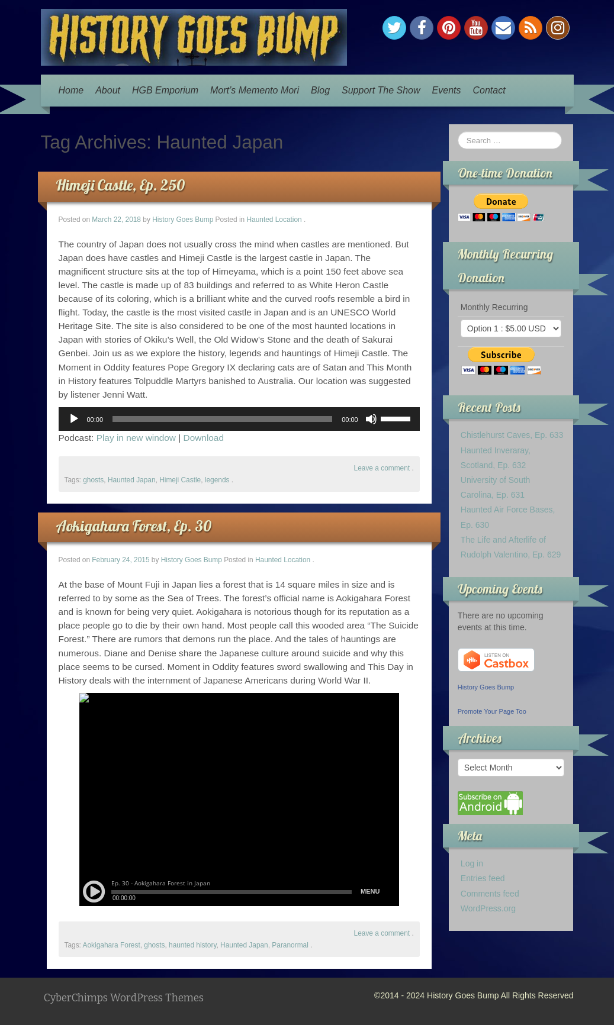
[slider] (222, 419)
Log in (472, 863)
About (107, 90)
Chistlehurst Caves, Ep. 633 (512, 435)
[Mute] (371, 419)
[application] (239, 419)
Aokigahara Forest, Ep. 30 (133, 526)
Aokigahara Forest (111, 945)
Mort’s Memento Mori (254, 90)
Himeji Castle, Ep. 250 (120, 185)
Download (204, 438)
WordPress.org (488, 908)
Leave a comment (382, 468)
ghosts (93, 480)
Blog (320, 90)
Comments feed (490, 893)
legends (217, 480)
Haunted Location (273, 219)
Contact (488, 90)
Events (446, 90)
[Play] (74, 419)
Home (71, 90)
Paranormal (290, 945)
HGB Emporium (165, 90)
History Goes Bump (182, 219)
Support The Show (381, 90)
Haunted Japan (132, 480)
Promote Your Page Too (492, 711)
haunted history (192, 945)
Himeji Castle (180, 480)
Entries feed (483, 878)
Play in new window (136, 438)
